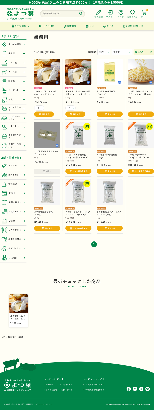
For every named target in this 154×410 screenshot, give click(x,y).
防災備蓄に (13, 258)
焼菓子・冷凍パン (13, 146)
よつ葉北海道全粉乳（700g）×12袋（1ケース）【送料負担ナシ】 (140, 157)
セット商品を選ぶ (80, 171)
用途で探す (12, 337)
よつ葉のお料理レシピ (134, 26)
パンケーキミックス (13, 118)
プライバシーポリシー (43, 404)
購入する (45, 114)
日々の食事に (13, 230)
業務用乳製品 (71, 26)
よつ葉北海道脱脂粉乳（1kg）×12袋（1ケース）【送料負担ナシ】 (77, 157)
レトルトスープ (13, 127)
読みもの (110, 26)
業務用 (13, 193)
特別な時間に (13, 239)
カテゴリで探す (21, 26)
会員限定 (13, 184)
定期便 (13, 221)
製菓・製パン (13, 202)
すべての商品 (13, 44)
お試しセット (13, 212)
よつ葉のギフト (13, 136)
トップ (2, 337)
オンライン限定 (48, 26)
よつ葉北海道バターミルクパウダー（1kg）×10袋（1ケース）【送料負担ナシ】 (77, 215)
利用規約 (29, 404)
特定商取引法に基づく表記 (14, 404)
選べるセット (13, 175)
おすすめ (13, 165)
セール (91, 26)
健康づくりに (13, 248)
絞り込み (139, 52)
